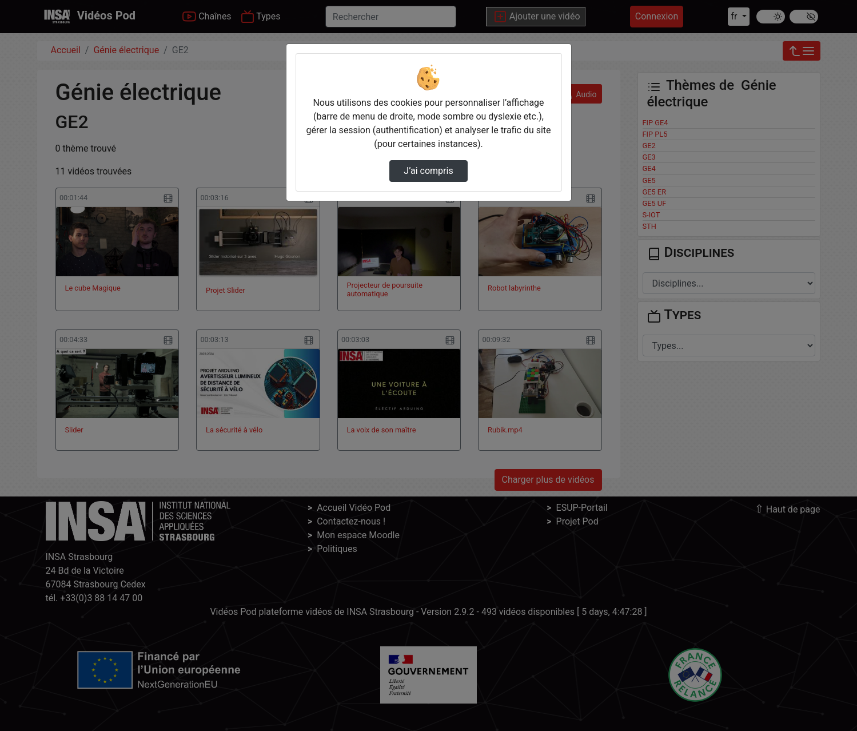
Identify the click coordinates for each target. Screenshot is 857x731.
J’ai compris (428, 170)
